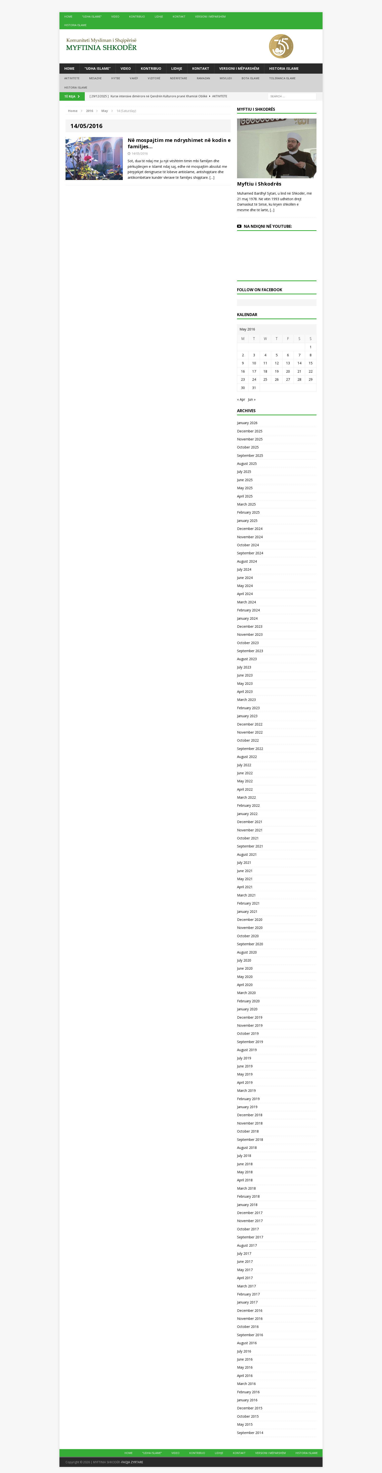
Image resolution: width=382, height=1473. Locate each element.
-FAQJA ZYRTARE (132, 1462)
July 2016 (244, 1351)
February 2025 (248, 512)
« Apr (241, 399)
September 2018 (250, 1139)
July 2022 (244, 765)
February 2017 (248, 1294)
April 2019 (245, 1082)
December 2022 (249, 724)
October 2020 (248, 936)
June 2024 (245, 577)
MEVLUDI (226, 78)
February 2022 (248, 805)
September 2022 (250, 748)
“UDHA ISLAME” (92, 16)
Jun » (252, 399)
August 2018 (247, 1147)
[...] (272, 210)
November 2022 (250, 732)
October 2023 (248, 642)
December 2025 (249, 431)
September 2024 (250, 553)
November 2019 (250, 1025)
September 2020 (250, 944)
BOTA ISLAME (250, 78)
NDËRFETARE (178, 78)
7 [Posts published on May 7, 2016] (299, 355)
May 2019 (245, 1074)
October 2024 (248, 545)
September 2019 (250, 1041)
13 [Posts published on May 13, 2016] (288, 363)
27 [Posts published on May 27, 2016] (288, 379)
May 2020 (245, 976)
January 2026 (247, 422)
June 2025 (245, 480)
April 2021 (245, 887)
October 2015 (248, 1416)
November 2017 (250, 1220)
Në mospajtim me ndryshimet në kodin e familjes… (179, 143)
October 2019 (248, 1033)
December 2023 (249, 626)
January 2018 (247, 1204)
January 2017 (247, 1302)
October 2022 (248, 740)
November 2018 (250, 1123)
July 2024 (244, 569)
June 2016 (245, 1359)
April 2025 (245, 496)
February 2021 (248, 903)
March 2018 (246, 1188)
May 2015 (245, 1424)
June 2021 (245, 870)
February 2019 (248, 1098)
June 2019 (245, 1066)
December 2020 (249, 919)
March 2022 (246, 797)
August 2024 (247, 561)
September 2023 (250, 650)
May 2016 (245, 1367)
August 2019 (247, 1049)
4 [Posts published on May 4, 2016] (265, 355)
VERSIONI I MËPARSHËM (210, 16)
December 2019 (249, 1017)
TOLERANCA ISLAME (282, 78)
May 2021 (245, 878)
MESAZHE (95, 78)
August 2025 (247, 463)
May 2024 (245, 585)
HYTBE (115, 78)
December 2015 (249, 1408)
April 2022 (245, 789)
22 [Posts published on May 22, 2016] (311, 371)
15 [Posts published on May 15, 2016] (311, 363)
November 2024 (250, 537)
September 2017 (250, 1237)
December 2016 (249, 1310)
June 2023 (245, 675)
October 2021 (248, 838)
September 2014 (250, 1432)
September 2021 (250, 846)
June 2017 (245, 1261)
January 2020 (247, 1009)
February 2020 (248, 1001)
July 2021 (244, 862)
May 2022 (245, 781)
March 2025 (246, 504)
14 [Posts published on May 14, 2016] (299, 363)
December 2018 (249, 1115)
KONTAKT (179, 16)
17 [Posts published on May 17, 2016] (254, 371)
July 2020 (244, 960)
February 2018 (248, 1196)
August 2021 (247, 854)
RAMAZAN (203, 78)
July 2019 (244, 1058)
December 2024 (249, 528)
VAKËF (134, 78)
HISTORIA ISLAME (75, 25)
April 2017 (245, 1277)
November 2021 (250, 830)
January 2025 (247, 520)
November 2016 (250, 1318)
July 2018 (244, 1155)
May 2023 (245, 683)
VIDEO (115, 16)
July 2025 (244, 471)
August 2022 (247, 756)
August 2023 (247, 659)
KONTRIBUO (137, 16)
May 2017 (245, 1269)
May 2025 (245, 488)
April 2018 (245, 1180)
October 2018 (248, 1131)
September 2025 (250, 455)
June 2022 (245, 773)
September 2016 (250, 1335)
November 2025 (250, 439)
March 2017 (246, 1286)
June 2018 (245, 1164)
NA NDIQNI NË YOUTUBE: (268, 226)
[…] (212, 177)
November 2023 (250, 634)
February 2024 (248, 610)
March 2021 (246, 895)
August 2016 (247, 1343)
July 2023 (244, 667)
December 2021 (249, 821)
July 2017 (244, 1253)
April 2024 (245, 593)
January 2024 (247, 618)
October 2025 (248, 447)
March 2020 (246, 992)
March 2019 (246, 1090)
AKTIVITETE (71, 78)
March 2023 (246, 699)
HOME (68, 16)
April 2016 (245, 1375)
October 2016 (248, 1326)
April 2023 (245, 691)
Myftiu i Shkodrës (259, 183)
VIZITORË (154, 78)
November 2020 (250, 927)
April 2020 (245, 984)
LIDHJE (159, 16)
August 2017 (247, 1245)
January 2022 (247, 813)
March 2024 (246, 602)
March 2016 (246, 1383)
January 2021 (247, 911)
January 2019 (247, 1107)
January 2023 (247, 716)
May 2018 (245, 1172)
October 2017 (248, 1229)
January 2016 (247, 1400)
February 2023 (248, 708)
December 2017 (249, 1212)
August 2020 (247, 952)
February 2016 (248, 1392)
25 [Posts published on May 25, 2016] (265, 379)
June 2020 (245, 968)
